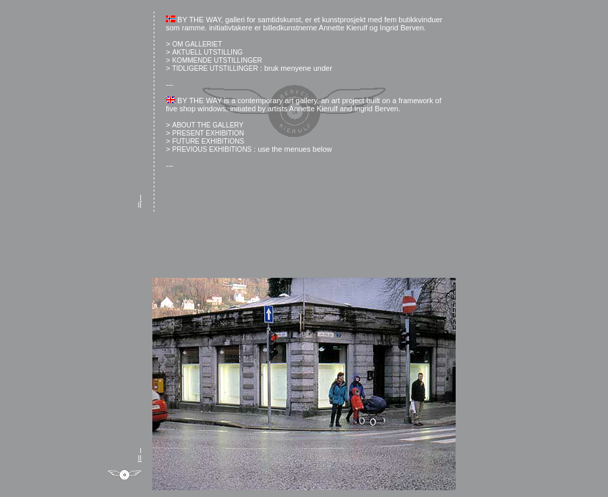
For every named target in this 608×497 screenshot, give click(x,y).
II (140, 205)
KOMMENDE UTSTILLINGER (217, 60)
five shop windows (196, 109)
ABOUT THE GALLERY (207, 125)
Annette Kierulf (343, 28)
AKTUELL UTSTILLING (207, 52)
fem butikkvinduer (413, 20)
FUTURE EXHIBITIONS (208, 141)
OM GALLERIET (197, 44)
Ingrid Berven (401, 28)
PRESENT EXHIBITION (208, 133)
